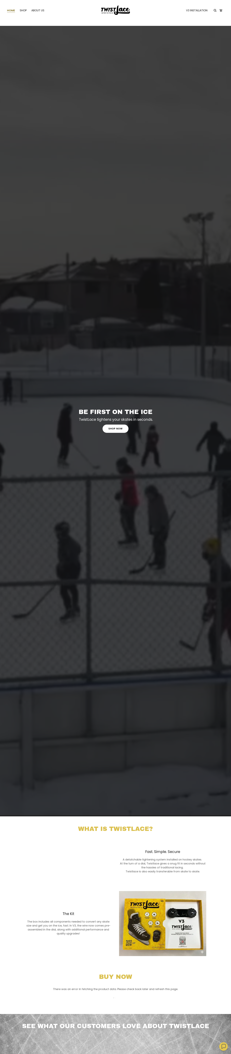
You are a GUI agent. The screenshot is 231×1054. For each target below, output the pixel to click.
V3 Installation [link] (196, 15)
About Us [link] (37, 15)
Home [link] (11, 15)
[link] (115, 15)
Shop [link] (23, 15)
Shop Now (115, 428)
